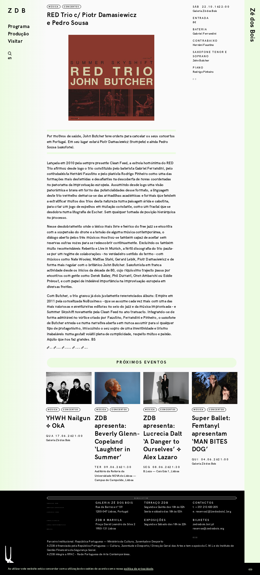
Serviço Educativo (65, 525)
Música (53, 546)
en (10, 58)
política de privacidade (138, 568)
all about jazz (123, 348)
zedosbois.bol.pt (203, 542)
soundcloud (144, 348)
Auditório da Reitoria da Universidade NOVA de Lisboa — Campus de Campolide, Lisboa (161, 482)
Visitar (15, 41)
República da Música (56, 447)
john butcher (72, 348)
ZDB (18, 11)
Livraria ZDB (59, 529)
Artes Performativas (67, 542)
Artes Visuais (60, 538)
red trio (54, 348)
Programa (19, 26)
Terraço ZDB (59, 520)
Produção (18, 34)
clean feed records (97, 348)
